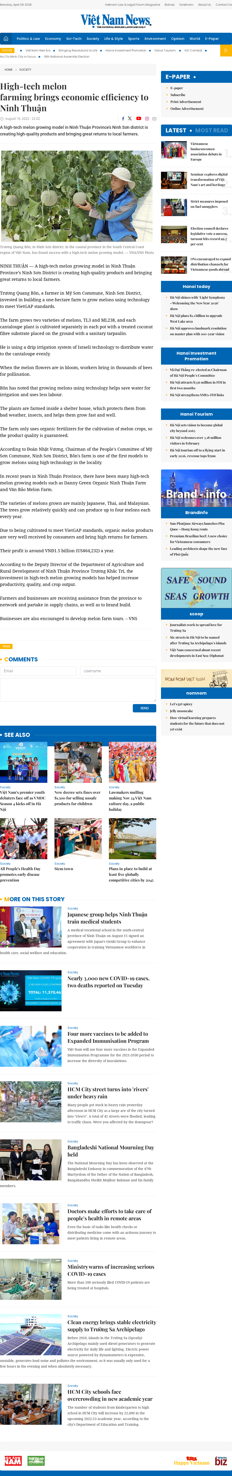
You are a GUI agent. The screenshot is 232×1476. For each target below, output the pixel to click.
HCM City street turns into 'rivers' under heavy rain (108, 1093)
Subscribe (177, 95)
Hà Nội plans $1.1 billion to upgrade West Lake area (196, 318)
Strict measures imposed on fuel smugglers (209, 204)
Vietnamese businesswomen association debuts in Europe (206, 151)
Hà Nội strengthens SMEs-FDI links (197, 395)
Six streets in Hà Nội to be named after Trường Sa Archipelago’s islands (198, 657)
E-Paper (212, 38)
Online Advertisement (187, 108)
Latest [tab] (176, 130)
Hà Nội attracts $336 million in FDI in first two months (198, 385)
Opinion (177, 38)
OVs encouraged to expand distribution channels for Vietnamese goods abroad (211, 264)
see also (17, 735)
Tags (6, 646)
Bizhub (169, 5)
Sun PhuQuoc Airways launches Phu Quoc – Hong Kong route (197, 536)
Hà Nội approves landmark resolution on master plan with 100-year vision (198, 331)
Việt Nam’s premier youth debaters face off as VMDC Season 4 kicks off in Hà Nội (22, 801)
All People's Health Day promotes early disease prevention (20, 874)
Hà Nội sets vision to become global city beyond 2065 (196, 428)
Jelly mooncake (181, 757)
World (195, 38)
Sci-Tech (73, 38)
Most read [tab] (211, 130)
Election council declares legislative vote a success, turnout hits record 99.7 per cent (209, 236)
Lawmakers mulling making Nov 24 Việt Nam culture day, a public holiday (130, 801)
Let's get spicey (181, 750)
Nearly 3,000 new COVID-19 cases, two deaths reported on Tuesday (108, 982)
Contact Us (224, 5)
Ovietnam (186, 5)
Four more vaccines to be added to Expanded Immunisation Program (108, 1037)
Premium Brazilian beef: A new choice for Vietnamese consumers (198, 549)
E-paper (178, 77)
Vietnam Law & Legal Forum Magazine (132, 5)
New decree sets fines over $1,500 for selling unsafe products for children (77, 798)
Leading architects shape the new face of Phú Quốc (198, 561)
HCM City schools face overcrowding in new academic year (109, 1395)
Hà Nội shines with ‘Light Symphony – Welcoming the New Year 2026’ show (197, 303)
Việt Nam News (116, 21)
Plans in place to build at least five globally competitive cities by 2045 (131, 874)
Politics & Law (28, 38)
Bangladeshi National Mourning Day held (110, 1151)
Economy (53, 38)
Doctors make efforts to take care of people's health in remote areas (109, 1214)
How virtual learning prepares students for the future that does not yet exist (197, 770)
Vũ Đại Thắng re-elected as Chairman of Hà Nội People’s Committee (198, 372)
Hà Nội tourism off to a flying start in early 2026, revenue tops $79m (197, 453)
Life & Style (113, 38)
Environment (155, 38)
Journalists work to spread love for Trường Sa (196, 645)
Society (93, 38)
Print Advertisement (185, 101)
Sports (133, 38)
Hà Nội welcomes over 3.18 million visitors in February (195, 440)
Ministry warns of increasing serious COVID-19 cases (110, 1270)
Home (9, 70)
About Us (204, 5)
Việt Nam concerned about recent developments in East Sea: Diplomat (197, 670)
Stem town (63, 868)
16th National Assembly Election (66, 57)
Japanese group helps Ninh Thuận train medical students (107, 918)
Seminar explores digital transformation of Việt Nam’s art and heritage (209, 179)
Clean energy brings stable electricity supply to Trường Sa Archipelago (111, 1325)
